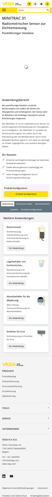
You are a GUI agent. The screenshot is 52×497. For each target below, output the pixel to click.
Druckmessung (9, 376)
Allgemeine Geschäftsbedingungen (18, 473)
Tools (5, 392)
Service (6, 403)
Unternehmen (10, 413)
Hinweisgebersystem (39, 480)
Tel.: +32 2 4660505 (11, 441)
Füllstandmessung (10, 366)
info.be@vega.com (10, 445)
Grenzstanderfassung (12, 371)
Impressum (42, 473)
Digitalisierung (9, 380)
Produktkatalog (9, 361)
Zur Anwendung (16, 233)
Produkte (8, 355)
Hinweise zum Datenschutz (14, 480)
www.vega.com (9, 448)
